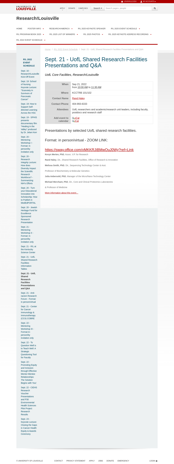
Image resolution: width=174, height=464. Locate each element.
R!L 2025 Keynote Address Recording (128, 34)
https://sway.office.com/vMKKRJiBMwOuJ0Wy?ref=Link (89, 150)
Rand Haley (78, 98)
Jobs (100, 461)
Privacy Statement (75, 461)
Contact (58, 461)
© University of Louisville (29, 461)
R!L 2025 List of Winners (62, 34)
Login (154, 461)
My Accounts (148, 2)
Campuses (83, 8)
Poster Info (34, 28)
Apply (62, 8)
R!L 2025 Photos (91, 34)
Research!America (59, 28)
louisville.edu (129, 2)
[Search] (155, 8)
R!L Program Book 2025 (28, 34)
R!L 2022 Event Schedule (29, 40)
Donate (71, 8)
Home (47, 49)
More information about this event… (61, 193)
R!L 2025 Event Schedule (124, 28)
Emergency (123, 461)
